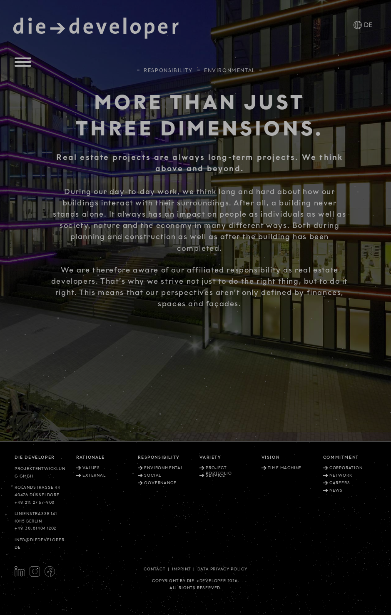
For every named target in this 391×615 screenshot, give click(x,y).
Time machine (285, 467)
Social (152, 475)
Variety (210, 457)
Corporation (346, 467)
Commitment (341, 457)
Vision (270, 457)
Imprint (181, 569)
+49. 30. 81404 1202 (35, 528)
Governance (160, 482)
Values (91, 467)
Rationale (90, 457)
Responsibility (168, 67)
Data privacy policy (222, 569)
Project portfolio (219, 470)
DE (368, 25)
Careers (339, 482)
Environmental (163, 467)
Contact (155, 569)
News (336, 490)
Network (340, 475)
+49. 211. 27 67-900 (35, 502)
